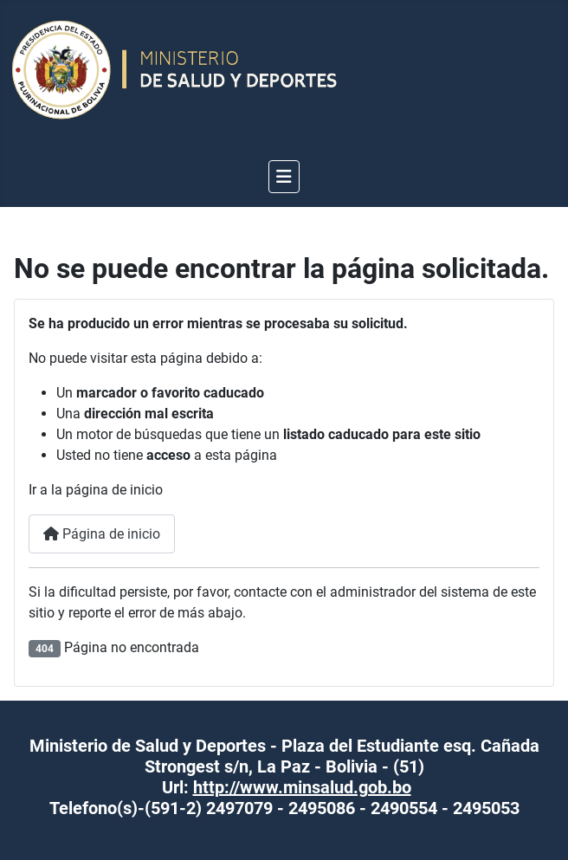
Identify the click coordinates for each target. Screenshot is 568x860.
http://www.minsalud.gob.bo (302, 787)
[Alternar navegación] (284, 176)
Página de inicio (101, 534)
